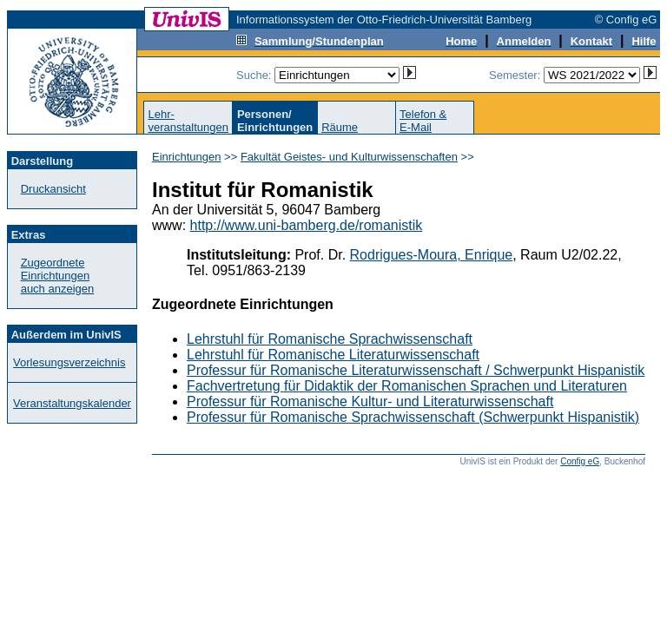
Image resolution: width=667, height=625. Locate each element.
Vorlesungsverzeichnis (69, 362)
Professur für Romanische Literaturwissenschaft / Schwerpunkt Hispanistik (415, 370)
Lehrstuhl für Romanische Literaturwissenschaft (333, 354)
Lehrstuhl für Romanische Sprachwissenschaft (329, 339)
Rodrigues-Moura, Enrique (431, 254)
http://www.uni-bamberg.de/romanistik (306, 225)
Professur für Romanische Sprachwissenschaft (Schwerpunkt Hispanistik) (413, 417)
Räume (339, 127)
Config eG (579, 461)
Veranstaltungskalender (72, 403)
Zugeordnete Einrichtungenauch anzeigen (58, 275)
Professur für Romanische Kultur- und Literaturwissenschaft (370, 401)
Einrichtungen (186, 156)
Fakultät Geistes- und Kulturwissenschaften (349, 156)
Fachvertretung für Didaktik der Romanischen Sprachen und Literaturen (407, 385)
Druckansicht (53, 188)
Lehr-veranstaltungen (188, 121)
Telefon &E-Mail (423, 121)
